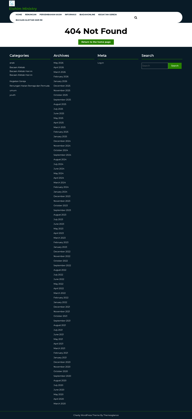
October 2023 (61, 205)
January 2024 (60, 191)
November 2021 (62, 311)
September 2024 (62, 155)
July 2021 (58, 330)
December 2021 (62, 307)
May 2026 (58, 63)
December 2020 (62, 362)
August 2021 (60, 325)
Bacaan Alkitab (17, 67)
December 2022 (62, 251)
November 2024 (62, 145)
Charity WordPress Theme (86, 415)
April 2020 (59, 399)
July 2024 (58, 164)
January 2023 (60, 247)
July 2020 (58, 385)
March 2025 (60, 127)
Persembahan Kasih (51, 14)
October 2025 (61, 95)
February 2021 (61, 353)
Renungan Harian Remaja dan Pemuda (29, 85)
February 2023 (61, 242)
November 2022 (62, 256)
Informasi (70, 14)
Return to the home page (97, 42)
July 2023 (58, 219)
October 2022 (61, 260)
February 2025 (61, 132)
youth (12, 95)
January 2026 (60, 81)
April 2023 (59, 233)
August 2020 (60, 380)
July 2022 (58, 274)
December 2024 (62, 141)
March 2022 (60, 293)
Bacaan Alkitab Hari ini (29, 20)
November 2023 (62, 201)
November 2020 (62, 366)
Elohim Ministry (23, 9)
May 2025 (58, 118)
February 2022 (61, 297)
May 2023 (58, 228)
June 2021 (59, 334)
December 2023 (62, 196)
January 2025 (60, 136)
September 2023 (62, 210)
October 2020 (61, 371)
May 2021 (58, 339)
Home (19, 14)
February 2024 (61, 187)
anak (12, 63)
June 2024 (59, 168)
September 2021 (62, 320)
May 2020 (58, 394)
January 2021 (60, 357)
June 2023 (59, 224)
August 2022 (60, 270)
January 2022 (60, 302)
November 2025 (62, 90)
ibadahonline (87, 14)
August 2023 (60, 214)
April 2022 (59, 288)
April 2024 (59, 178)
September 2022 (62, 265)
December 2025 (62, 85)
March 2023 (60, 238)
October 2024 (61, 150)
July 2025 (58, 109)
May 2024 (58, 173)
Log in (101, 63)
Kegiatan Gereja (18, 81)
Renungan (30, 14)
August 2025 (60, 104)
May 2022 (58, 284)
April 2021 (58, 343)
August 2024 (60, 159)
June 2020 (59, 389)
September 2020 (62, 376)
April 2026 (59, 67)
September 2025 (62, 99)
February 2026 (61, 76)
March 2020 (60, 403)
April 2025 (59, 122)
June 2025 (59, 113)
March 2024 (60, 182)
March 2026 (60, 72)
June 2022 (59, 279)
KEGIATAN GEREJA (107, 14)
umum (13, 90)
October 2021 (60, 316)
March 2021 (59, 348)
